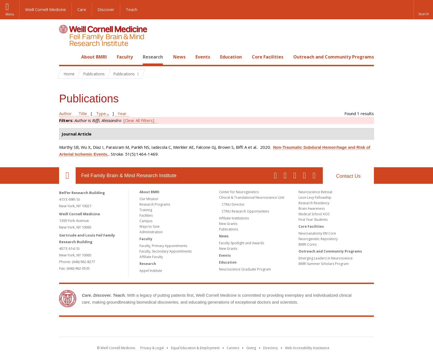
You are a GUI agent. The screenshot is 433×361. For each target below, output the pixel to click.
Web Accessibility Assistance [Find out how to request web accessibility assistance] (307, 348)
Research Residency (314, 203)
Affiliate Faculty (151, 256)
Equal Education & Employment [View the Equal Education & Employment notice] (195, 348)
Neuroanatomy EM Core (317, 233)
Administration (151, 232)
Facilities (146, 215)
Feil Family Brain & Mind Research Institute (128, 175)
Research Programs (154, 204)
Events (203, 57)
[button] (423, 9)
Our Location (67, 175)
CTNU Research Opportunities (245, 211)
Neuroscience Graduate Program (245, 269)
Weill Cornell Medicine (45, 9)
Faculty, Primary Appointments (163, 245)
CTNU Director (233, 204)
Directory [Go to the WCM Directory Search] (270, 348)
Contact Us (348, 176)
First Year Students (313, 219)
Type (101, 113)
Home (65, 57)
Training (145, 210)
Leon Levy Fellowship (315, 197)
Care (81, 9)
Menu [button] (10, 14)
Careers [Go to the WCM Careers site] (233, 348)
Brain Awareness (312, 208)
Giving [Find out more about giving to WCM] (251, 348)
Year (122, 113)
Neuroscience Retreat (315, 192)
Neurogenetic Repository (318, 239)
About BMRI (94, 57)
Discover (105, 9)
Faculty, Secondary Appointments (165, 251)
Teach (131, 9)
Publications (228, 229)
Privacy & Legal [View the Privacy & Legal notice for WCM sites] (152, 348)
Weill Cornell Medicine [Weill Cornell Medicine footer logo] (176, 328)
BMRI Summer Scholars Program (324, 263)
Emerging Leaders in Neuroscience (326, 258)
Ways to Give (149, 226)
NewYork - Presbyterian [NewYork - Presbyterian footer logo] (263, 328)
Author (65, 113)
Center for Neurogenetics (239, 192)
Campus (145, 221)
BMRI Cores (307, 244)
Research (153, 57)
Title (82, 113)
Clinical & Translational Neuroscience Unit (251, 197)
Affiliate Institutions (234, 218)
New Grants (228, 223)
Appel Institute (150, 270)
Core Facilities (267, 57)
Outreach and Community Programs (333, 57)
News (179, 57)
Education (231, 57)
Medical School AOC (314, 214)
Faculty (125, 57)
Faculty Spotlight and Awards (241, 243)
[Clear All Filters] (138, 120)
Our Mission (148, 199)
